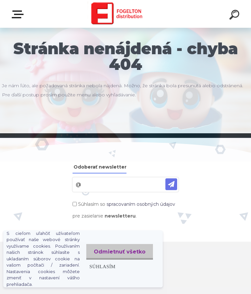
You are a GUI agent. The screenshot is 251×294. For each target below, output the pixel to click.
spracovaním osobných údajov (141, 204)
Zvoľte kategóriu (18, 14)
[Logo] (116, 13)
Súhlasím (101, 266)
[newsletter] (171, 184)
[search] (235, 15)
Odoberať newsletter (100, 167)
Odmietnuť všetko (119, 252)
